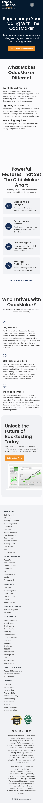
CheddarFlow (9, 635)
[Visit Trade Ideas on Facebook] (12, 731)
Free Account (9, 596)
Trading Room (9, 544)
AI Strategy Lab (10, 590)
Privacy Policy (9, 574)
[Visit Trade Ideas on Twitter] (20, 731)
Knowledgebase (10, 532)
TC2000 (7, 649)
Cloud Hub (8, 526)
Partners (7, 613)
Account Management (13, 671)
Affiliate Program (11, 610)
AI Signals (8, 684)
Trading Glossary (11, 541)
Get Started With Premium (21, 48)
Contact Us (8, 593)
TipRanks (7, 643)
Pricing (6, 599)
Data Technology (11, 696)
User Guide (8, 546)
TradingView (9, 626)
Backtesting (8, 687)
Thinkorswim (9, 652)
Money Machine (10, 707)
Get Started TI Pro (14, 458)
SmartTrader (9, 660)
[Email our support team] (30, 731)
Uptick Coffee (9, 552)
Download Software (12, 674)
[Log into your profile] (32, 5)
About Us (7, 560)
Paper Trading (9, 699)
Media (6, 577)
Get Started (8, 515)
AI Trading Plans (10, 524)
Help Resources (10, 535)
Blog (5, 549)
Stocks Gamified (10, 710)
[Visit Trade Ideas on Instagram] (16, 731)
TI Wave (7, 704)
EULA (6, 571)
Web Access (9, 677)
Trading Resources (11, 521)
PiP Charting (9, 690)
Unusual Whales (10, 637)
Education (8, 518)
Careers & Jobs (10, 566)
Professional (9, 580)
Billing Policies (9, 563)
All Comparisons (10, 620)
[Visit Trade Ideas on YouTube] (27, 731)
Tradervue (8, 646)
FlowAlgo (7, 640)
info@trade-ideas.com (18, 760)
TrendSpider (9, 623)
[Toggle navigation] (38, 5)
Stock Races (9, 701)
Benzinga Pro (9, 655)
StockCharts (9, 629)
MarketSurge (9, 663)
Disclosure (8, 568)
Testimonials (9, 538)
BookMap (7, 632)
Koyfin (6, 657)
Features (7, 529)
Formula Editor (10, 693)
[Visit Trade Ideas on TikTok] (23, 731)
